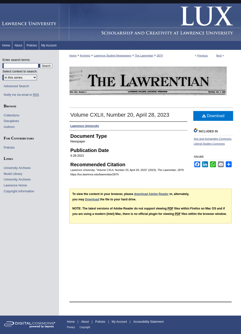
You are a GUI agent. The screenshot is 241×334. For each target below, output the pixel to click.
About (85, 321)
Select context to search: (19, 71)
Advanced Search (16, 86)
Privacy (71, 327)
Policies (9, 147)
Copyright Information (19, 191)
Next (219, 55)
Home (72, 55)
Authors (9, 127)
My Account (120, 321)
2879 (160, 55)
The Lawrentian (144, 55)
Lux (150, 22)
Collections (11, 115)
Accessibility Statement (148, 321)
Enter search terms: (16, 60)
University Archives (17, 168)
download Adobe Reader (151, 194)
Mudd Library (13, 174)
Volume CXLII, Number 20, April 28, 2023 (119, 115)
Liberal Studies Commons (209, 143)
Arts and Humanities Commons (212, 138)
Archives (85, 55)
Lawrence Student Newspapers (112, 55)
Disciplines (11, 121)
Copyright (85, 327)
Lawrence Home (15, 185)
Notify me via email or (21, 95)
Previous (202, 55)
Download (213, 116)
